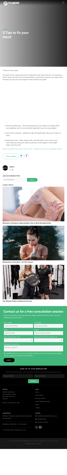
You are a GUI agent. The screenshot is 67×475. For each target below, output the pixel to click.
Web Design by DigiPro (33, 444)
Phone (36, 330)
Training (6, 29)
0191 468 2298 (40, 419)
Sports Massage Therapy (42, 401)
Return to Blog (10, 156)
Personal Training (40, 398)
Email (6, 330)
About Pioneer (39, 395)
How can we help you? (12, 337)
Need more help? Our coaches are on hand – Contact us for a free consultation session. (32, 149)
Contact (37, 408)
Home (37, 392)
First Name (8, 323)
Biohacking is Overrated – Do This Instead (15, 424)
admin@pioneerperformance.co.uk (46, 416)
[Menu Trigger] (63, 3)
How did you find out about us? (45, 337)
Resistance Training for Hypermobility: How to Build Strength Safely (17, 417)
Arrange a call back (41, 422)
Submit (9, 360)
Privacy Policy (52, 441)
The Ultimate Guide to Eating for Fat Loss (14, 430)
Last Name (38, 323)
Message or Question (11, 344)
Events (37, 405)
